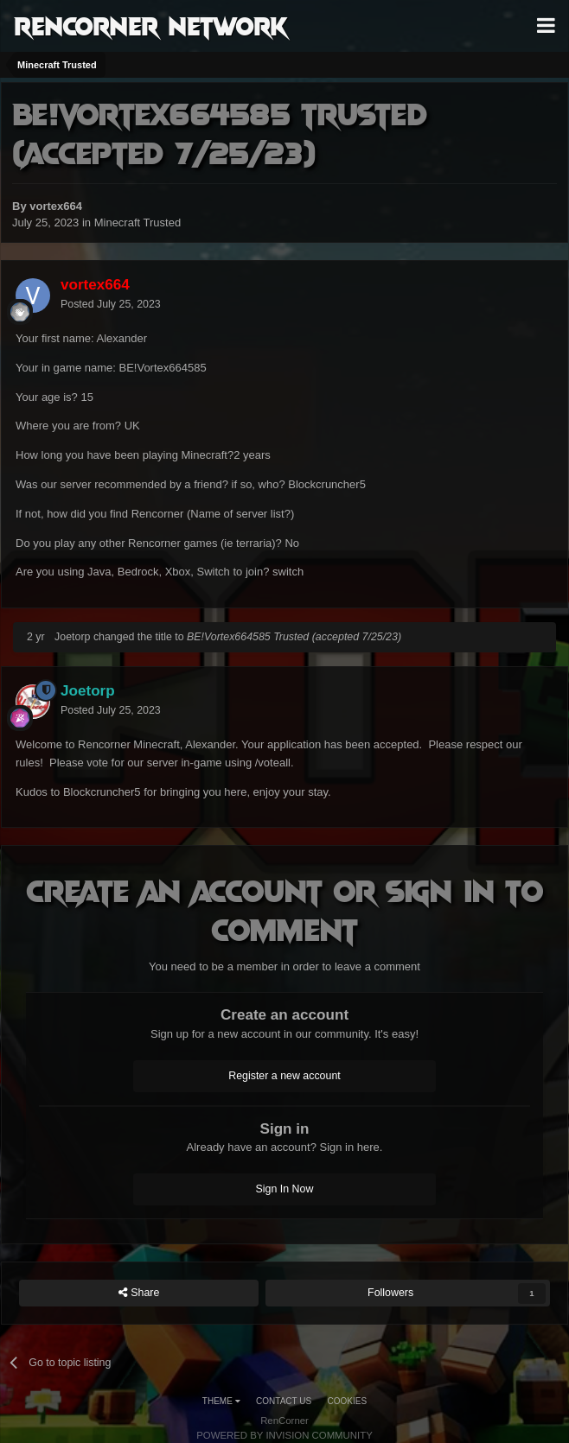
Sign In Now (285, 1189)
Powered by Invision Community (284, 1435)
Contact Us (283, 1401)
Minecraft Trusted (137, 222)
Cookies (348, 1401)
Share (139, 1293)
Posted (111, 304)
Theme (221, 1401)
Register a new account (284, 1076)
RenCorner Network (151, 25)
